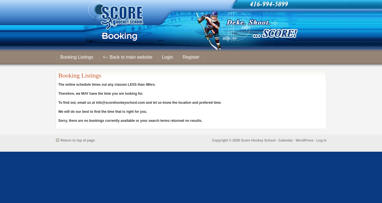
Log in (321, 140)
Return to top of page (78, 140)
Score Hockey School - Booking (191, 25)
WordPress (304, 140)
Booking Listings (76, 57)
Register (191, 57)
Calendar (285, 140)
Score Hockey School (258, 140)
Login (167, 57)
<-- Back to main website (127, 57)
